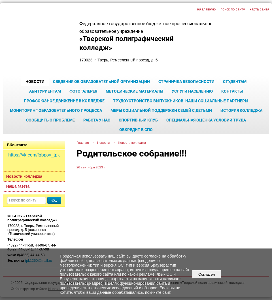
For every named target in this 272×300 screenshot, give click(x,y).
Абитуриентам (45, 91)
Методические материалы (134, 91)
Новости (35, 81)
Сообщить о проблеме (50, 120)
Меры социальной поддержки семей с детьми (161, 110)
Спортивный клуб (138, 120)
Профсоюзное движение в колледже (64, 100)
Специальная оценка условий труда (206, 120)
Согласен (206, 274)
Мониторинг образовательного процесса (56, 110)
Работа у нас (96, 120)
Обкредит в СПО (136, 129)
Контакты (232, 91)
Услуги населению (192, 91)
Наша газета (17, 186)
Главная (82, 142)
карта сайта (259, 9)
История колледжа (241, 110)
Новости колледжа (24, 176)
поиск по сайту (232, 9)
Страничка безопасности (186, 81)
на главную (206, 9)
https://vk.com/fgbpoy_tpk (34, 155)
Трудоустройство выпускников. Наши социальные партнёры (180, 100)
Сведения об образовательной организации (101, 81)
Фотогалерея (83, 91)
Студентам (234, 81)
